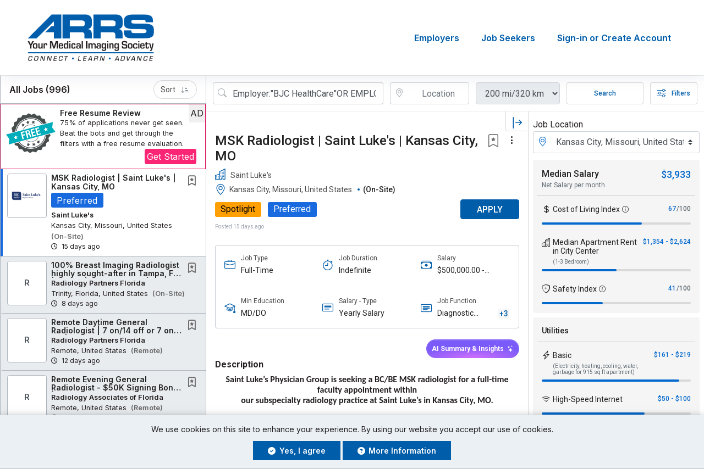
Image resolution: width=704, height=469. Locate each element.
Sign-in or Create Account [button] (614, 37)
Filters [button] (673, 93)
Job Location (558, 124)
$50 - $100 (674, 399)
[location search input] (437, 93)
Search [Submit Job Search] (605, 93)
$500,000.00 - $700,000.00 (461, 270)
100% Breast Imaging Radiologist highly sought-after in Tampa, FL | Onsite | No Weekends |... (115, 273)
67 (672, 209)
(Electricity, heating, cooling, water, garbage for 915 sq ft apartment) (595, 369)
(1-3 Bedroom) (571, 262)
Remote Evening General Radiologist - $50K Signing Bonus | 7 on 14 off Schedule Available (117, 388)
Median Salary (570, 174)
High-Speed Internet (588, 399)
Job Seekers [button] (508, 37)
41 (672, 288)
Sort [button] (175, 89)
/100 (683, 209)
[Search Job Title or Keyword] (305, 93)
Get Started (170, 156)
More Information (397, 450)
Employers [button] (436, 37)
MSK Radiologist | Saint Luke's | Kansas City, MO (113, 182)
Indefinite (355, 270)
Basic (562, 355)
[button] (103, 136)
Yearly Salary (361, 313)
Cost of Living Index (586, 209)
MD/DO (253, 313)
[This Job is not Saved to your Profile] (194, 181)
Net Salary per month (573, 185)
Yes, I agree (297, 450)
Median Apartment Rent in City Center (595, 246)
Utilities (555, 330)
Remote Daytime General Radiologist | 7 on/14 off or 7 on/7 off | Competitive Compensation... (116, 330)
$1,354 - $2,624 (667, 241)
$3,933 (676, 174)
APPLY (490, 209)
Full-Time (257, 270)
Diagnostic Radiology (455, 314)
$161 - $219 (672, 355)
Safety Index (575, 288)
